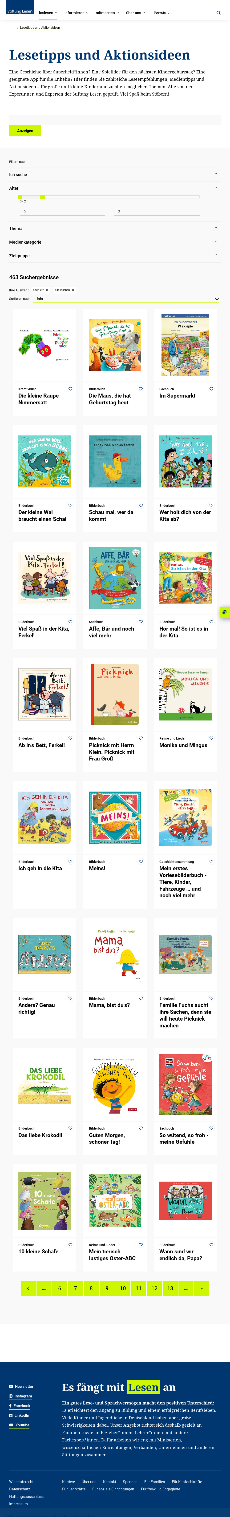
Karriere (68, 1482)
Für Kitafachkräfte (187, 1482)
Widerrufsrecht (21, 1482)
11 (139, 1288)
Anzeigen (25, 131)
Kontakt (109, 1482)
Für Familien (154, 1482)
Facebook (19, 1406)
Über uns (89, 1482)
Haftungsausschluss (26, 1496)
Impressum (18, 1504)
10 (123, 1288)
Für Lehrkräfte (73, 1489)
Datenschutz (19, 1489)
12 (154, 1288)
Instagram (20, 1396)
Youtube (19, 1425)
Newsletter (21, 1386)
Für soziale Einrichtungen (113, 1489)
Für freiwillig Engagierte (160, 1489)
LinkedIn (19, 1415)
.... (44, 1288)
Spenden (130, 1482)
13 (170, 1288)
